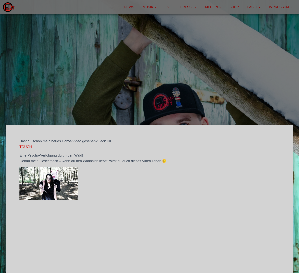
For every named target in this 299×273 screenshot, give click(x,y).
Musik (149, 7)
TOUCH (25, 147)
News (129, 7)
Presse (188, 7)
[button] (155, 7)
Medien (213, 7)
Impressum (280, 7)
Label (253, 7)
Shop (234, 7)
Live (168, 7)
